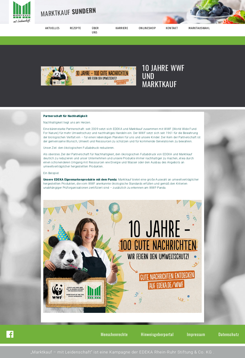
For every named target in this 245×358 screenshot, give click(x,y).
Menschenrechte (114, 334)
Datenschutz (228, 334)
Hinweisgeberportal (157, 334)
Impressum (196, 334)
